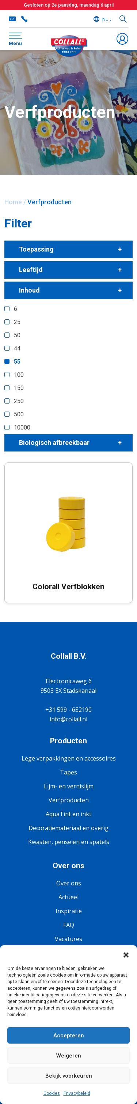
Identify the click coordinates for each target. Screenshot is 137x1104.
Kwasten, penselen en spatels (68, 842)
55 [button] (17, 361)
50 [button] (17, 335)
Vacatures (68, 939)
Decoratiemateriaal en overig (68, 828)
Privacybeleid (77, 1093)
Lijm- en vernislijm (69, 786)
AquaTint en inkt (68, 814)
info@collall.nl (12, 19)
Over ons (68, 883)
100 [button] (19, 374)
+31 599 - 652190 (24, 19)
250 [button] (19, 401)
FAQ (68, 925)
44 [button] (17, 348)
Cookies (51, 1093)
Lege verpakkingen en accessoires (69, 758)
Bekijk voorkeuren (68, 1076)
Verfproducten (69, 800)
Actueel (68, 897)
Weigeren (68, 1055)
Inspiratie (69, 911)
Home (13, 202)
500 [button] (19, 414)
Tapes (68, 772)
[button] (126, 954)
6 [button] (15, 308)
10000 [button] (22, 427)
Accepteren (68, 1035)
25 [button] (17, 322)
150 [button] (19, 387)
